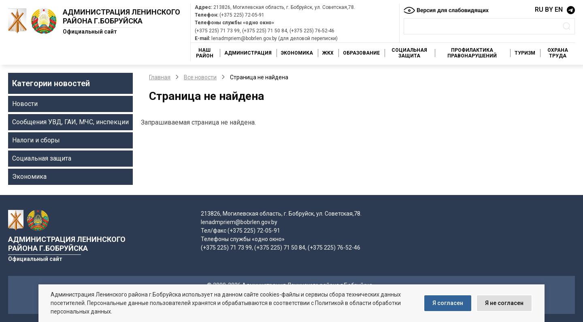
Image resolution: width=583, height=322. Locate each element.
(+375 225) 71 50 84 (264, 31)
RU (539, 9)
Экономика (297, 53)
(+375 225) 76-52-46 (311, 31)
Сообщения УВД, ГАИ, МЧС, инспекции (70, 122)
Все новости (200, 77)
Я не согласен (504, 303)
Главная (159, 77)
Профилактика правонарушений (472, 53)
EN (559, 9)
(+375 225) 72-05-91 (241, 15)
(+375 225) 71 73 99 (217, 31)
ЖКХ (328, 53)
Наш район (204, 53)
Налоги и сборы (36, 140)
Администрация (248, 53)
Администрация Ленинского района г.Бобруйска (121, 16)
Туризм (525, 53)
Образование (361, 53)
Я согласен (447, 303)
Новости (25, 104)
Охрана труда (557, 53)
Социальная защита (409, 53)
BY (549, 9)
